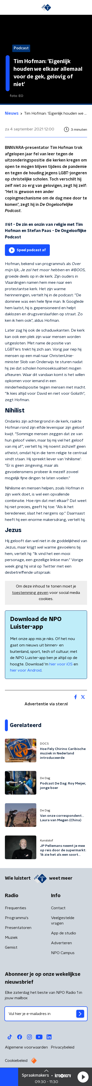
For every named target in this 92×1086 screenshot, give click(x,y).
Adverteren (61, 943)
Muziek (11, 938)
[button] (83, 1077)
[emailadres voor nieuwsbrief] (46, 1014)
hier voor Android (25, 670)
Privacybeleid (62, 1047)
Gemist (11, 947)
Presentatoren (18, 928)
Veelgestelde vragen (62, 920)
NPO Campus (63, 953)
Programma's (16, 918)
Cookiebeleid (16, 1061)
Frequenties (15, 908)
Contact (58, 908)
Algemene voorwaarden (26, 1047)
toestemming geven (30, 593)
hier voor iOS (61, 664)
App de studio (63, 933)
